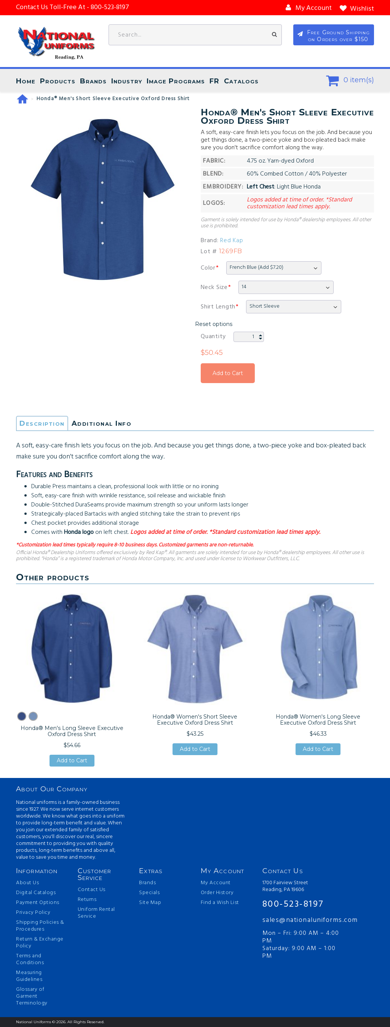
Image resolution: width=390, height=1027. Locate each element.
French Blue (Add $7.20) (256, 267)
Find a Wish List (220, 902)
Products (57, 81)
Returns (87, 899)
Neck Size (214, 287)
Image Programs (176, 81)
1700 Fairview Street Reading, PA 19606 (285, 886)
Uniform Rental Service (96, 913)
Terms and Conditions (30, 959)
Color (208, 268)
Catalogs (241, 81)
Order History (217, 893)
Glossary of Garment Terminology (32, 996)
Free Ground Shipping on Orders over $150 (338, 36)
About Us (27, 883)
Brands (93, 81)
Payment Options (37, 902)
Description (42, 423)
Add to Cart (228, 373)
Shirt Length (218, 307)
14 (244, 287)
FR (214, 81)
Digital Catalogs (36, 893)
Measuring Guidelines (29, 976)
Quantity (213, 336)
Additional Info (102, 423)
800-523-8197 (293, 904)
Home (25, 81)
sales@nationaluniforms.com (303, 920)
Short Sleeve (264, 306)
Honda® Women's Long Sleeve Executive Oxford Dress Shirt (318, 719)
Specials (149, 893)
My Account (216, 883)
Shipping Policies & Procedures (40, 926)
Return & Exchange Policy (40, 943)
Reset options (213, 324)
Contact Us (91, 889)
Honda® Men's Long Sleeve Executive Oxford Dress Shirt (72, 731)
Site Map (150, 902)
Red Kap (231, 240)
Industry (126, 81)
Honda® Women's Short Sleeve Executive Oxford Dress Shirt (194, 719)
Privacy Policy (33, 912)
